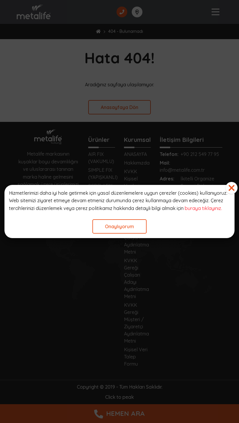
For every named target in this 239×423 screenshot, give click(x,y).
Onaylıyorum (119, 226)
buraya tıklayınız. (203, 208)
